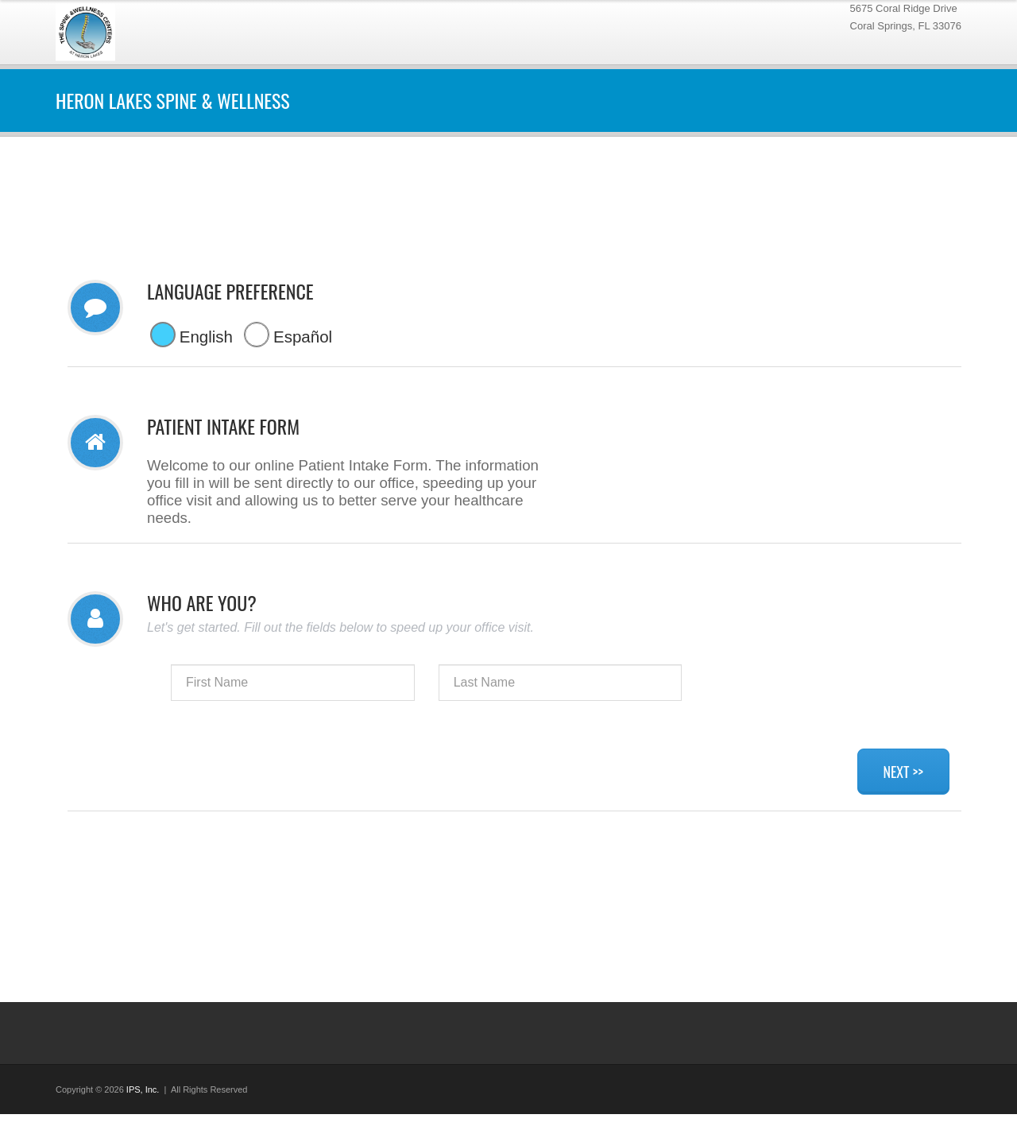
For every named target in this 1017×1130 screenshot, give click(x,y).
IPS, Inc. (143, 1089)
